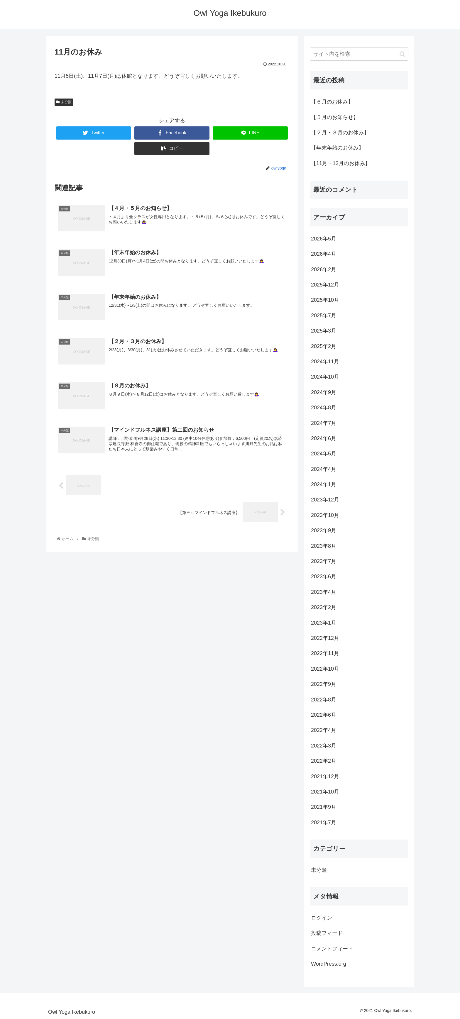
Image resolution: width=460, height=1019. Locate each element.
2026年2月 (323, 269)
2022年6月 (323, 715)
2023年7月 (323, 561)
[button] (402, 54)
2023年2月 (323, 607)
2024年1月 (323, 484)
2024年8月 (323, 408)
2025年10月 (325, 300)
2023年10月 (325, 515)
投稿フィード (327, 933)
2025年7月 (323, 315)
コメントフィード (332, 949)
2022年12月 (325, 638)
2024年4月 (323, 469)
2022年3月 (323, 746)
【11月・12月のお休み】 (340, 163)
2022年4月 (323, 730)
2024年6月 (323, 438)
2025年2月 (323, 346)
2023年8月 (323, 546)
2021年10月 (325, 792)
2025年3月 (323, 331)
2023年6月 (323, 576)
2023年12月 (325, 500)
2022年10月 (325, 669)
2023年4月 (323, 592)
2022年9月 (323, 684)
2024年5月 (323, 454)
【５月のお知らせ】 (334, 117)
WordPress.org (328, 964)
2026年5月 (323, 239)
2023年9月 (323, 530)
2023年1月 (323, 623)
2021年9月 (323, 807)
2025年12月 (325, 285)
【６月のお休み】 (332, 102)
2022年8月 (323, 700)
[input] (359, 54)
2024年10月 (325, 377)
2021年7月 (323, 822)
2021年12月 (325, 776)
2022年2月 (323, 761)
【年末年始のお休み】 (337, 148)
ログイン (321, 918)
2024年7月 (323, 423)
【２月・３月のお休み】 (340, 132)
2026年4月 (323, 254)
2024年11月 (325, 361)
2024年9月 (323, 392)
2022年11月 (325, 653)
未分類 (64, 102)
